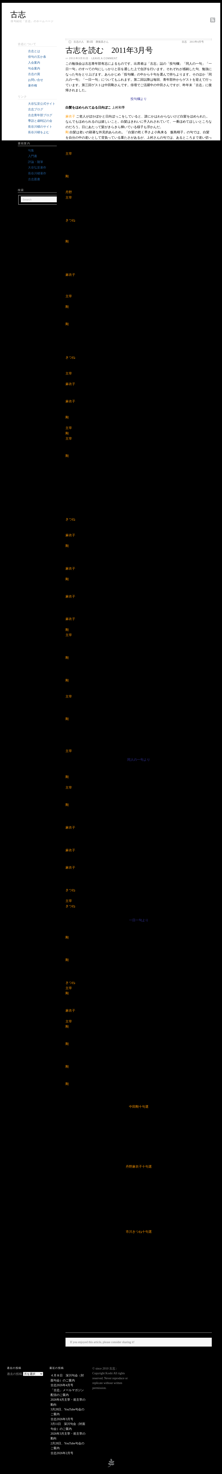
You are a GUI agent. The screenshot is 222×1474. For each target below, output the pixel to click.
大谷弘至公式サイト (41, 103)
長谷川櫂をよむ (38, 132)
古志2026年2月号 (62, 1453)
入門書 (32, 156)
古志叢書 (34, 179)
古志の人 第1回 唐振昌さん (91, 41)
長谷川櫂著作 (37, 173)
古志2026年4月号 (62, 1385)
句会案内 (34, 68)
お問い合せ (35, 80)
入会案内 (34, 62)
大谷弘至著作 (37, 167)
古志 (18, 14)
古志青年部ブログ (40, 115)
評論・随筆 (35, 162)
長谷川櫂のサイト (40, 126)
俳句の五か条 (37, 56)
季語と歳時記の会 (40, 120)
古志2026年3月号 (62, 1419)
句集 (31, 150)
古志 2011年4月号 (193, 41)
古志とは (34, 51)
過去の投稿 (14, 1374)
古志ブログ (35, 109)
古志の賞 (34, 74)
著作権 (32, 85)
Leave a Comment (104, 58)
